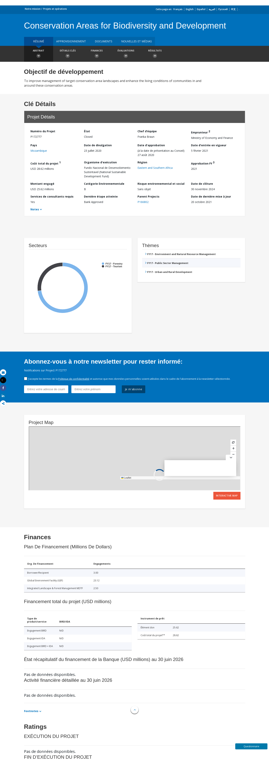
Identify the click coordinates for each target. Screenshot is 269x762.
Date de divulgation (98, 145)
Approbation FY (203, 162)
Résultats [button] (155, 54)
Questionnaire (251, 746)
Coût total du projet (45, 162)
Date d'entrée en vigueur (208, 145)
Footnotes (31, 711)
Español (201, 9)
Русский (223, 9)
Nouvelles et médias (136, 41)
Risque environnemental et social (161, 183)
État (87, 131)
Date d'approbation (151, 145)
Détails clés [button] (67, 54)
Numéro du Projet (42, 131)
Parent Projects (148, 196)
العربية (212, 9)
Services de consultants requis (52, 196)
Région (142, 162)
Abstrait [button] (38, 54)
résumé (38, 41)
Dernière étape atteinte (101, 196)
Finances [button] (96, 54)
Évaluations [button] (125, 54)
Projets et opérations (55, 8)
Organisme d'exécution (100, 162)
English (190, 9)
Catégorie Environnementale (104, 183)
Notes (34, 209)
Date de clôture (202, 183)
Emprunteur (200, 131)
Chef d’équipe (147, 131)
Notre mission (33, 8)
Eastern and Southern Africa (155, 168)
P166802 (143, 202)
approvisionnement (71, 41)
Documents (103, 41)
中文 (233, 9)
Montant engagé (42, 183)
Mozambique (38, 150)
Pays (33, 145)
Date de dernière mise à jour (211, 196)
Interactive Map (227, 495)
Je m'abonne (133, 389)
